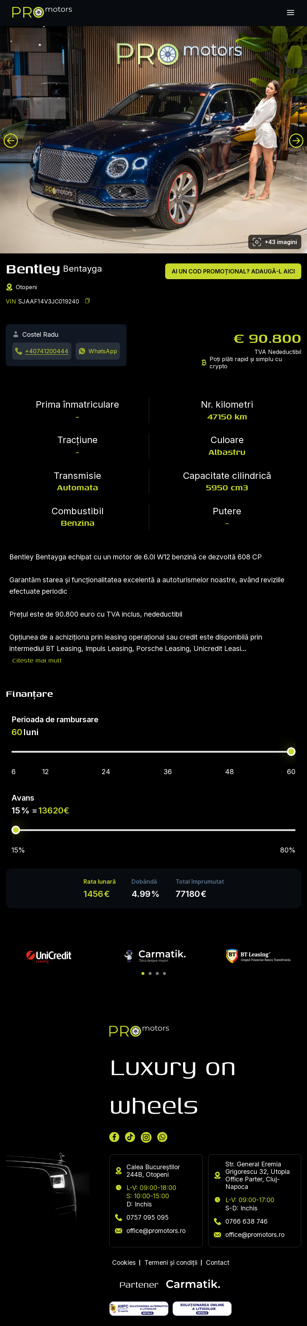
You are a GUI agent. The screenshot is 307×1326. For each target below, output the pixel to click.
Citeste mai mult (37, 660)
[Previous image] (11, 140)
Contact (217, 1262)
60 (291, 771)
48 (229, 771)
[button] (142, 973)
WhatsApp (102, 351)
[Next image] (296, 140)
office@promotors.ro (150, 1230)
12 (45, 771)
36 (167, 771)
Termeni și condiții (170, 1262)
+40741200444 (46, 351)
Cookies (124, 1262)
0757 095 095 (142, 1217)
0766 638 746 (241, 1221)
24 (106, 771)
